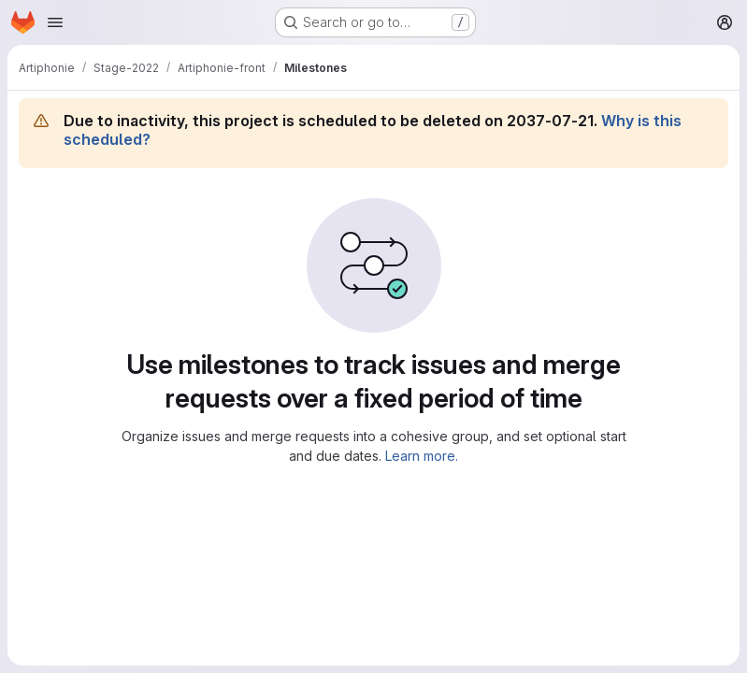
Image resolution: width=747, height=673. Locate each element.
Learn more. (421, 456)
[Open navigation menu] (55, 22)
